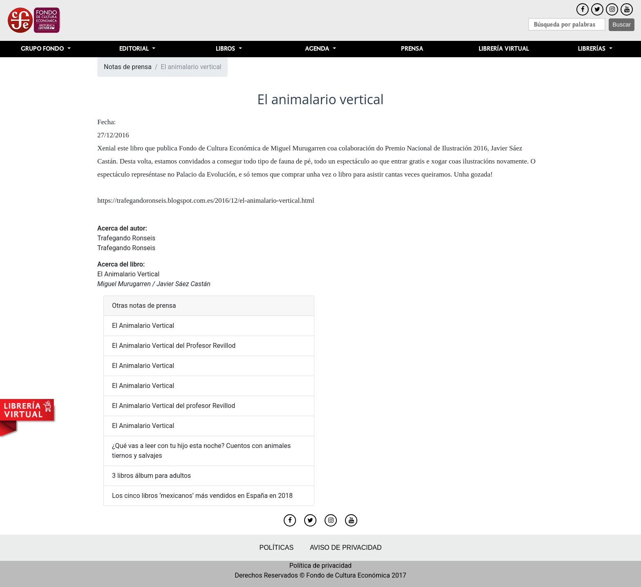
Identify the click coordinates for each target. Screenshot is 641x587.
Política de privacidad (320, 565)
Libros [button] (226, 49)
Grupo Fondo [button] (43, 49)
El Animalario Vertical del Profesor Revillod (173, 346)
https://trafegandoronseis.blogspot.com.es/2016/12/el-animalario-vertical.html (205, 200)
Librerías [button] (592, 49)
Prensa (412, 49)
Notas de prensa (128, 67)
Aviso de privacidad (345, 547)
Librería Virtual (504, 49)
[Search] (566, 24)
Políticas (276, 547)
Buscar (621, 24)
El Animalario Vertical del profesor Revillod (173, 406)
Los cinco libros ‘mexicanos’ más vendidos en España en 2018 (202, 496)
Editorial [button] (134, 49)
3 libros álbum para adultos (151, 475)
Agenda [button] (318, 49)
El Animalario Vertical (128, 274)
